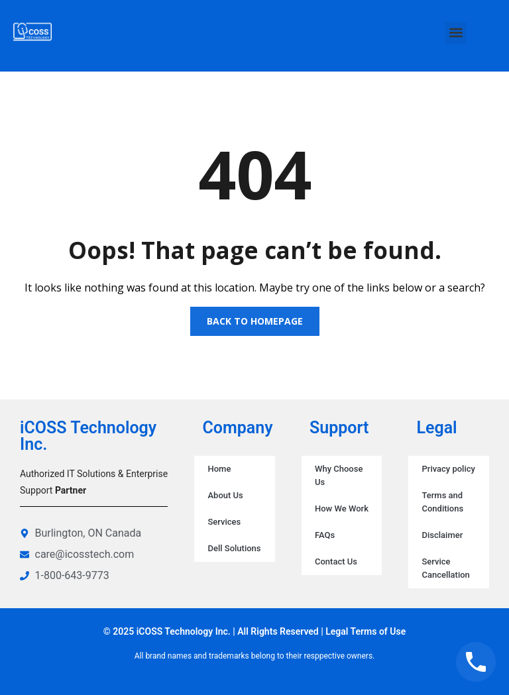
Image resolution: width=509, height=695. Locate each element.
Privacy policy (448, 469)
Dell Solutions (233, 548)
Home (219, 469)
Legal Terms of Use (365, 631)
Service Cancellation (445, 568)
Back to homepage (255, 321)
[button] (456, 33)
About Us (225, 495)
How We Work (341, 508)
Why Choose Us (339, 475)
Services (224, 522)
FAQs (325, 535)
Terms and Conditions (442, 501)
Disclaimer (442, 535)
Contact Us (336, 561)
